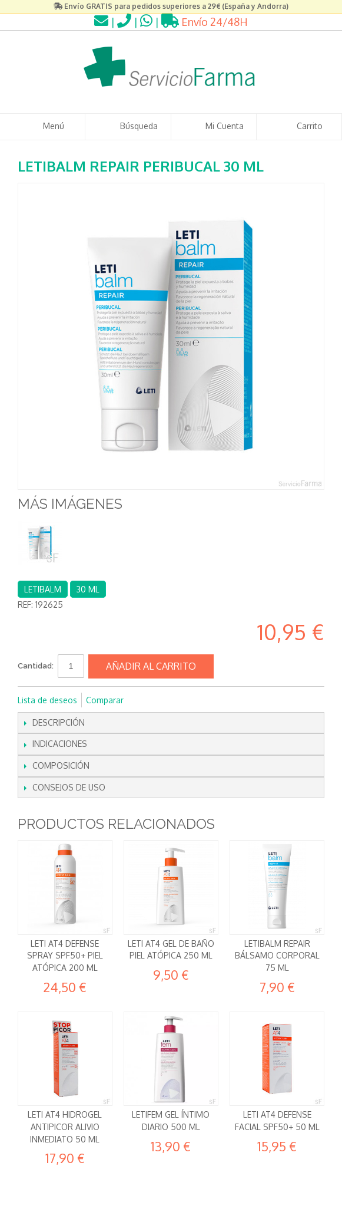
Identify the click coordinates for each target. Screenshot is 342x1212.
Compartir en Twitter (172, 700)
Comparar (105, 700)
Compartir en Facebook (148, 700)
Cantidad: (36, 665)
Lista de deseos (47, 700)
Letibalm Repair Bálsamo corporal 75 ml (277, 955)
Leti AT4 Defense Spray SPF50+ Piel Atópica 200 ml (65, 955)
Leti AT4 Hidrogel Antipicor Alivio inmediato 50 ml (65, 1126)
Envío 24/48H (204, 21)
